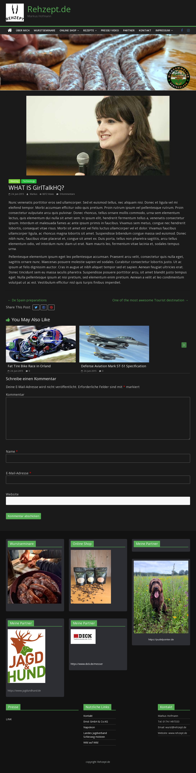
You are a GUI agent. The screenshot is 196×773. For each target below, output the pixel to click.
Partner (129, 30)
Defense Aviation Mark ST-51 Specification (113, 366)
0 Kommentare (65, 194)
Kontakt (145, 30)
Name (12, 451)
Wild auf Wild (90, 742)
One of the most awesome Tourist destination (150, 300)
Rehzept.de (49, 9)
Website (12, 494)
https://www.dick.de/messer (87, 664)
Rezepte (88, 30)
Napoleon (89, 727)
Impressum (163, 30)
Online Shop (68, 30)
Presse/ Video (110, 30)
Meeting (14, 181)
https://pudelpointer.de (161, 639)
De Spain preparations (27, 300)
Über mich (23, 30)
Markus (34, 194)
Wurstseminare (44, 30)
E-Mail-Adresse (18, 473)
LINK (9, 719)
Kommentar (15, 394)
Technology (29, 181)
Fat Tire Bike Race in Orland (29, 366)
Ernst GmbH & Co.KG (95, 721)
